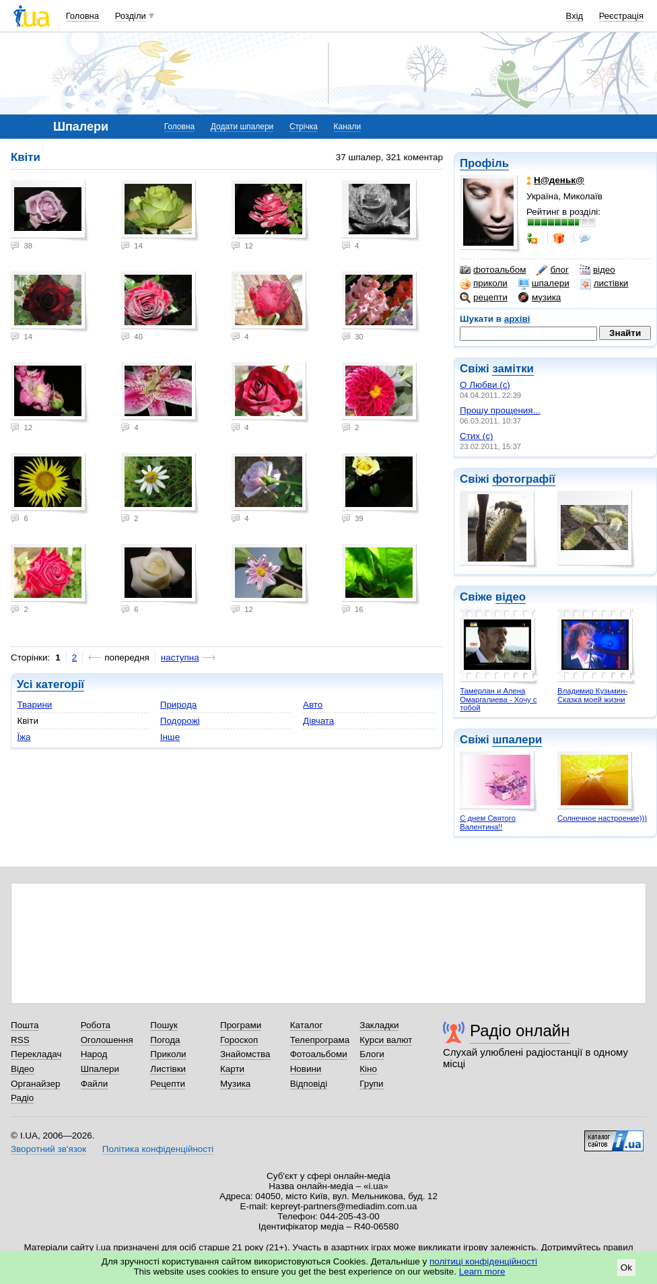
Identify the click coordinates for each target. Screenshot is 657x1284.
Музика (235, 1084)
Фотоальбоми (318, 1054)
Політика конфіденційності (157, 1149)
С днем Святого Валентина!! (488, 822)
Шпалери (100, 1069)
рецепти (484, 297)
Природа (178, 705)
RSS (20, 1040)
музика (539, 297)
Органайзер (35, 1084)
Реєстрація (621, 16)
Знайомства (245, 1054)
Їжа (23, 737)
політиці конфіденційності (483, 1261)
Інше (170, 737)
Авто (312, 705)
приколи (484, 283)
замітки (513, 368)
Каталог (306, 1025)
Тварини (34, 705)
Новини (306, 1069)
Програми (240, 1025)
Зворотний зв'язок (48, 1149)
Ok (626, 1267)
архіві (517, 319)
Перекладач (36, 1054)
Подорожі (180, 721)
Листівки (168, 1069)
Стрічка (303, 126)
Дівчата (318, 721)
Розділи (130, 16)
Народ (94, 1054)
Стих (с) (476, 436)
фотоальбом (493, 270)
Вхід (575, 16)
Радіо (22, 1098)
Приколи (168, 1054)
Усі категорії (50, 684)
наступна (180, 657)
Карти (232, 1069)
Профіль (484, 163)
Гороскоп (239, 1040)
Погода (165, 1040)
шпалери (543, 283)
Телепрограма (320, 1040)
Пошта (24, 1025)
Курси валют (385, 1040)
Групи (371, 1084)
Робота (95, 1025)
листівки (604, 283)
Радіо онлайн (520, 1030)
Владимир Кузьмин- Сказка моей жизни (592, 695)
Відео (22, 1069)
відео (597, 270)
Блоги (371, 1054)
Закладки (379, 1025)
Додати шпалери (242, 126)
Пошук (164, 1025)
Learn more (482, 1271)
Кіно (368, 1069)
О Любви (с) (485, 385)
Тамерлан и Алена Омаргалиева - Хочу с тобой (498, 699)
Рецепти (167, 1084)
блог (552, 270)
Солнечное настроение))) (602, 818)
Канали (347, 126)
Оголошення (107, 1040)
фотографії (523, 479)
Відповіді (309, 1084)
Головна (82, 16)
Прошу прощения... (500, 410)
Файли (94, 1084)
